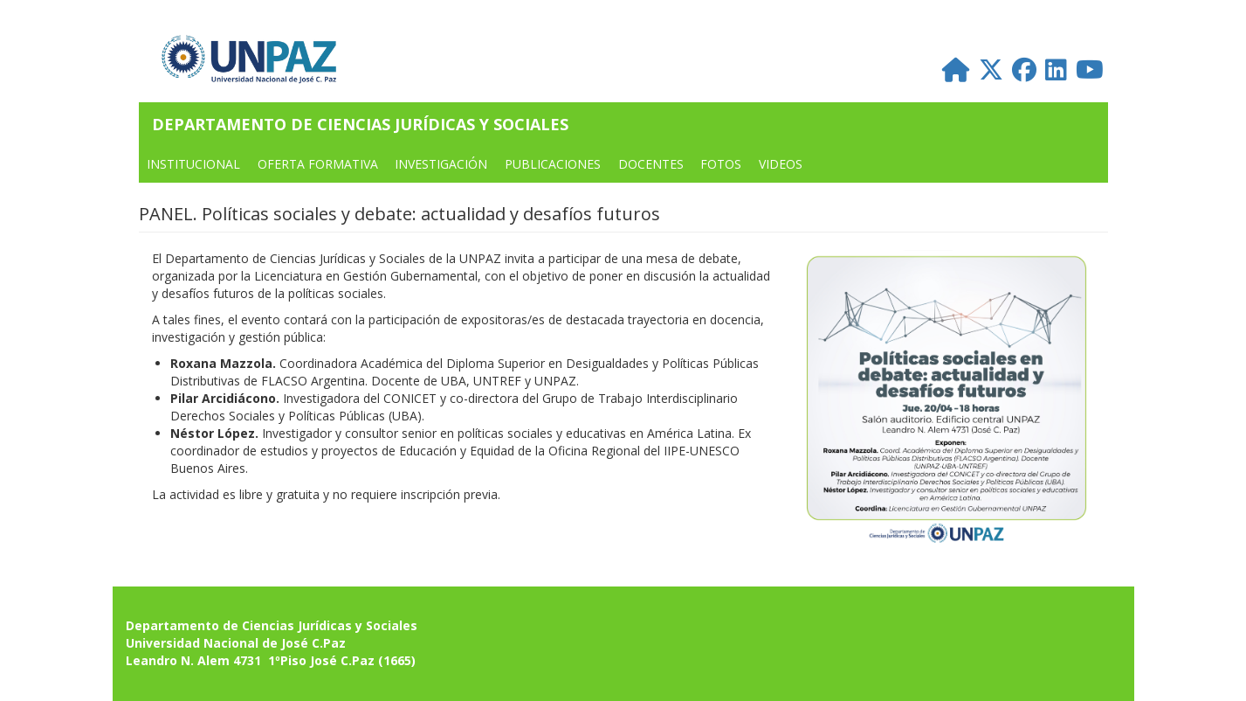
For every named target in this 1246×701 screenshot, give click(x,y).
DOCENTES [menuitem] (651, 164)
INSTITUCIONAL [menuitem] (193, 164)
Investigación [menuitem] (441, 164)
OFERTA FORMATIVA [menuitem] (318, 164)
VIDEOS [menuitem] (780, 164)
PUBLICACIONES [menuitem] (553, 164)
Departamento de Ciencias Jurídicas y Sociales (360, 124)
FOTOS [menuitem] (720, 164)
